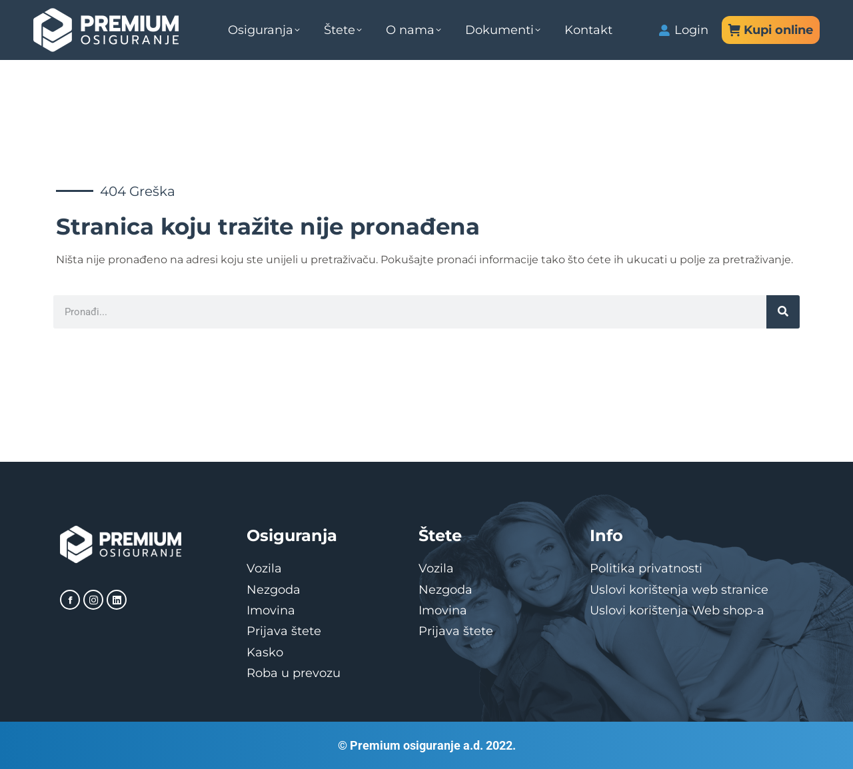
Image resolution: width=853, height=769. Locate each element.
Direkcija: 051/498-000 (93, 17)
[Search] (783, 312)
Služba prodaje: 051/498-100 (238, 17)
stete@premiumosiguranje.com (737, 17)
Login (683, 63)
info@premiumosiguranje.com (561, 17)
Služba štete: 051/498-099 (390, 17)
